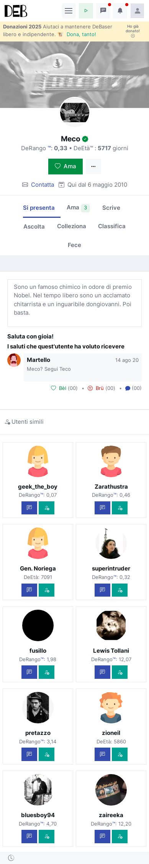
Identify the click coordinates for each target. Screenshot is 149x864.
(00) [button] (133, 388)
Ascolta (34, 226)
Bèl (58, 388)
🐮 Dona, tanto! (76, 34)
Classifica (112, 226)
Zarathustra (111, 486)
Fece (74, 245)
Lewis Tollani (111, 650)
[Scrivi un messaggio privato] (29, 508)
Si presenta (39, 207)
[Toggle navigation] (69, 10)
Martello (38, 359)
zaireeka (111, 815)
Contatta (42, 184)
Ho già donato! (133, 31)
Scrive (111, 207)
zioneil (111, 732)
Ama (65, 166)
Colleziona (71, 226)
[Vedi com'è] (46, 508)
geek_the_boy (37, 486)
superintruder (111, 568)
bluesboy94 (38, 815)
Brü (96, 388)
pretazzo (38, 732)
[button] (86, 10)
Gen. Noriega (38, 568)
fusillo (37, 650)
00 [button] (73, 388)
